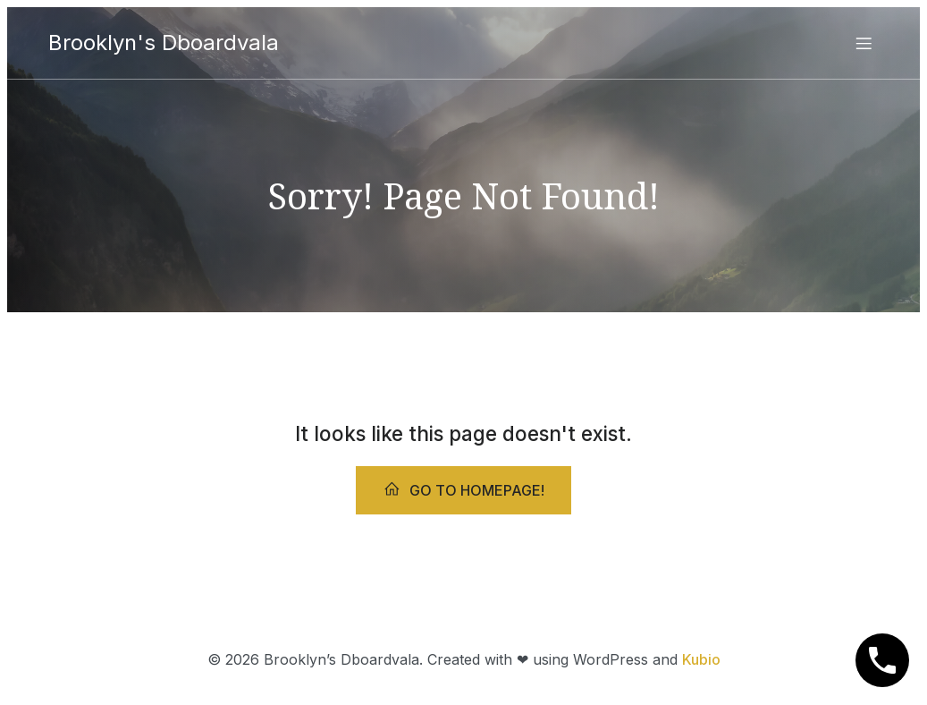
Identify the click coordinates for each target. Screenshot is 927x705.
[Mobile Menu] (864, 43)
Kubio (701, 659)
